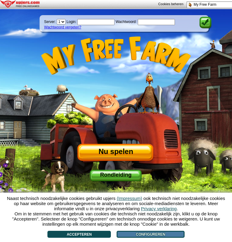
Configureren (150, 234)
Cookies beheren (170, 4)
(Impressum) (129, 198)
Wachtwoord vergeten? (62, 27)
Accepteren (79, 234)
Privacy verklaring (159, 208)
